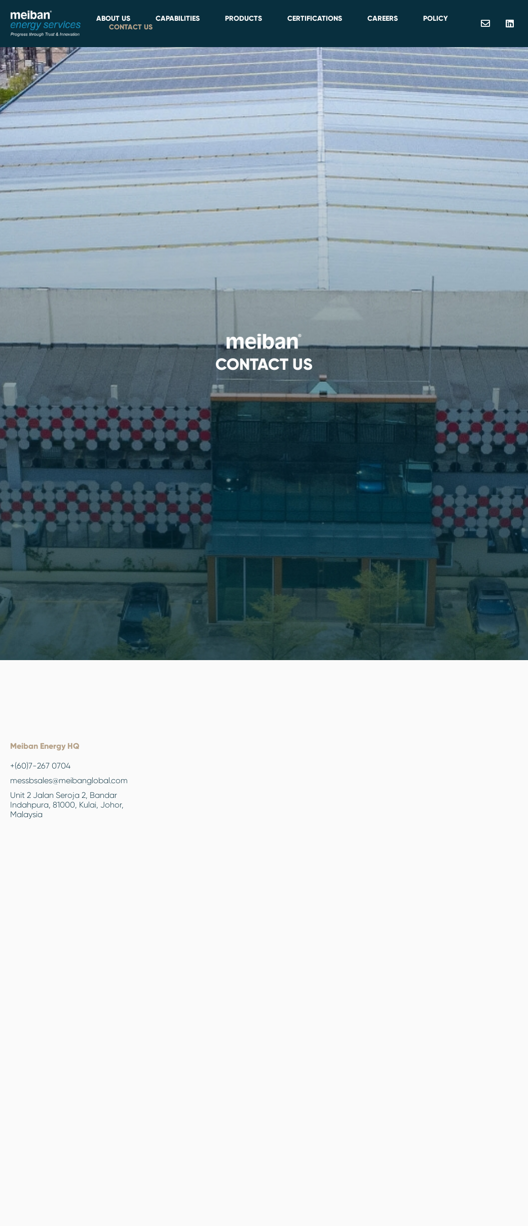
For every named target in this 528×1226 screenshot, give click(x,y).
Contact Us (131, 27)
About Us (113, 19)
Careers (382, 19)
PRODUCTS (243, 19)
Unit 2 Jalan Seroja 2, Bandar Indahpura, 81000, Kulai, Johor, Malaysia (67, 804)
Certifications (314, 19)
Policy (435, 19)
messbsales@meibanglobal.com (69, 780)
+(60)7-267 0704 (40, 766)
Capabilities (178, 19)
